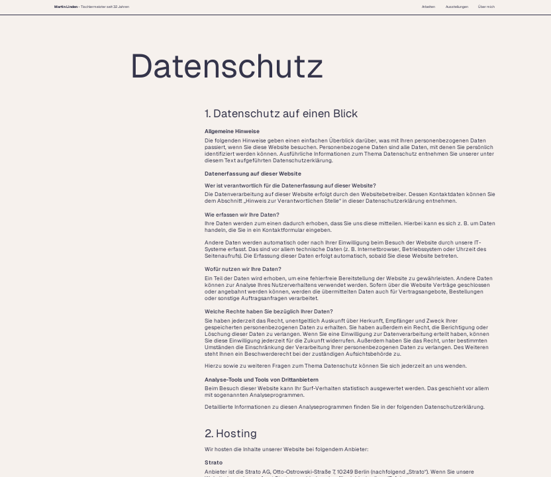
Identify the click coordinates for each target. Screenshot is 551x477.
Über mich (486, 7)
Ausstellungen (457, 7)
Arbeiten (428, 7)
